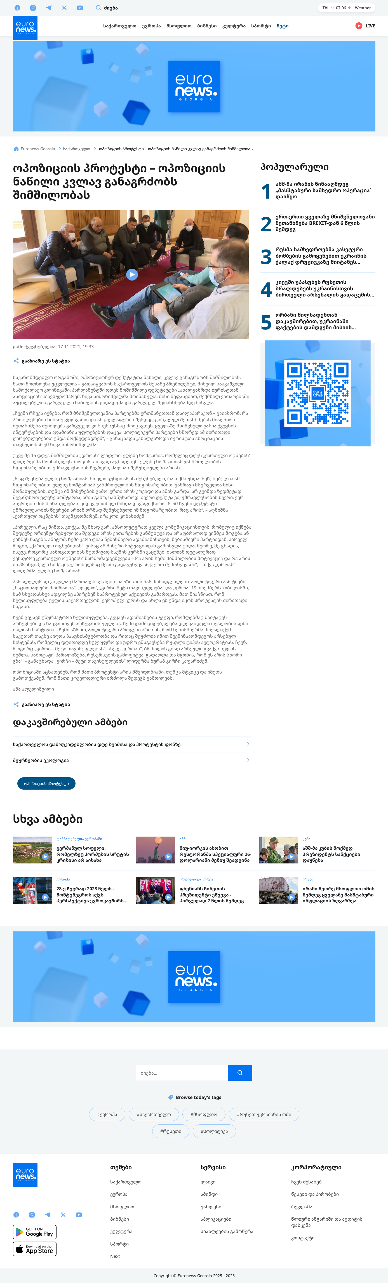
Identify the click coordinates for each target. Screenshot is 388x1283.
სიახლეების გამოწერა (227, 1231)
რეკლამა (301, 1207)
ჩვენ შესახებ (306, 1182)
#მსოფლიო (204, 1114)
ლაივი (208, 1182)
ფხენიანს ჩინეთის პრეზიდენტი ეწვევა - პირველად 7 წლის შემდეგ (212, 895)
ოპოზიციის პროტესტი (46, 783)
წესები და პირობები (315, 1194)
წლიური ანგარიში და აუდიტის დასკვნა (327, 1222)
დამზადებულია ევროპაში (79, 839)
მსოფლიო (122, 1207)
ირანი (308, 879)
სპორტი (119, 1244)
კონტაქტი (302, 1238)
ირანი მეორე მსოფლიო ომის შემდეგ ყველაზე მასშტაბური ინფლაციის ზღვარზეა (339, 895)
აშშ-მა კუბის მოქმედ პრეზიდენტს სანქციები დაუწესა (331, 854)
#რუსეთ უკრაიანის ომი (264, 1114)
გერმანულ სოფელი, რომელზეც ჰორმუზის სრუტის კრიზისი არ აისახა (93, 854)
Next (115, 1256)
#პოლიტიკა (214, 1131)
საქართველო (126, 1182)
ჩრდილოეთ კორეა (196, 879)
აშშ (182, 839)
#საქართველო (154, 1114)
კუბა (307, 839)
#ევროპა (107, 1114)
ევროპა (63, 879)
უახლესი (211, 1207)
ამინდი (209, 1194)
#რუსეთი (170, 1131)
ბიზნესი (119, 1219)
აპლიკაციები (216, 1219)
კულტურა (121, 1231)
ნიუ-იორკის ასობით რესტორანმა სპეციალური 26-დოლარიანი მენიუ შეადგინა (215, 854)
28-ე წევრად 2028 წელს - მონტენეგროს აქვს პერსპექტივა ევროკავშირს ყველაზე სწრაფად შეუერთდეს (90, 895)
